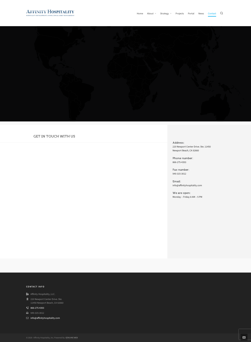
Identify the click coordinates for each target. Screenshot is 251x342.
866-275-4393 (37, 308)
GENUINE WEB (72, 337)
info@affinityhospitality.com (45, 318)
